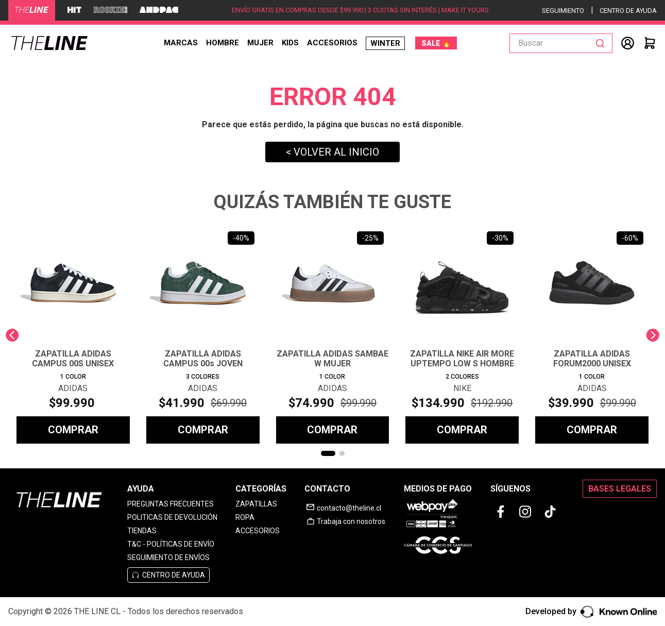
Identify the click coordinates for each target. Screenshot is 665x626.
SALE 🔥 (436, 43)
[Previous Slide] (12, 335)
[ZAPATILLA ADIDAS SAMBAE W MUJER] (333, 335)
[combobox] (560, 43)
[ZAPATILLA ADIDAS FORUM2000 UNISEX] (592, 335)
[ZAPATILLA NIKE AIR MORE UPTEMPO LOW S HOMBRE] (462, 335)
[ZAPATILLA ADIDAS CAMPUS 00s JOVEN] (203, 335)
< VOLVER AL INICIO (332, 152)
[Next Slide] (652, 335)
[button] (328, 453)
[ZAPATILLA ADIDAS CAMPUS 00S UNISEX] (73, 335)
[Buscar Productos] (602, 43)
